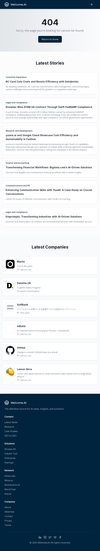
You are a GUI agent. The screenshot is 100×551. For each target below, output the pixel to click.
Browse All (10, 449)
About (7, 507)
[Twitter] (50, 537)
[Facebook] (60, 537)
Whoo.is (8, 480)
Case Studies (11, 431)
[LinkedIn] (40, 537)
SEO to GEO (10, 435)
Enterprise (10, 458)
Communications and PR (18, 185)
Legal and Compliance (16, 102)
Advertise (9, 511)
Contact (8, 516)
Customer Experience (16, 77)
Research (9, 426)
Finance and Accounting (17, 163)
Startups (9, 462)
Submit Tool (10, 453)
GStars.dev (10, 475)
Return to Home (50, 39)
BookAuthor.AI (12, 484)
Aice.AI (7, 493)
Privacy (8, 520)
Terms (7, 525)
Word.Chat (10, 489)
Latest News (10, 422)
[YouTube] (55, 537)
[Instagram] (45, 537)
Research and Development (19, 130)
